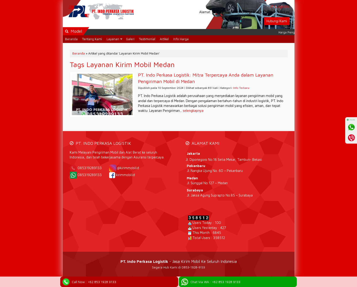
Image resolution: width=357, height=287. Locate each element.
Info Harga (181, 39)
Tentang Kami (92, 39)
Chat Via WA (215, 282)
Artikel (164, 39)
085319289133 (93, 168)
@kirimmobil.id (128, 168)
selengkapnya (193, 111)
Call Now (94, 282)
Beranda (71, 39)
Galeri (130, 39)
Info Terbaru (241, 88)
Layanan (113, 39)
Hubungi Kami (276, 21)
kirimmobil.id (125, 175)
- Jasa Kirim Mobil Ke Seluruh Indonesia (178, 261)
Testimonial (147, 39)
